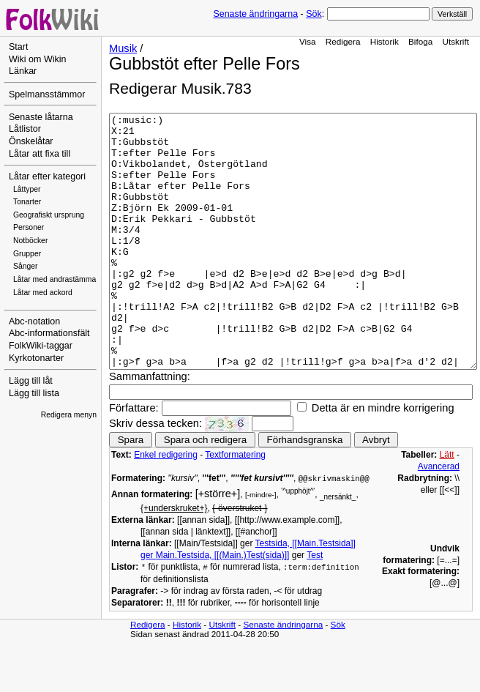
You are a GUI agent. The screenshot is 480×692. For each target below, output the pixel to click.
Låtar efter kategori (47, 176)
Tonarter (27, 202)
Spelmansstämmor (47, 94)
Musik (123, 48)
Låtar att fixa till (39, 154)
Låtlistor (25, 129)
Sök (313, 14)
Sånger (25, 266)
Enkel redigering (166, 505)
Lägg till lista (34, 393)
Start (18, 47)
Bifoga (420, 41)
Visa (307, 41)
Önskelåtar (31, 141)
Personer (28, 227)
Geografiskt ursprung (48, 215)
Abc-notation (34, 321)
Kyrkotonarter (36, 358)
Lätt (447, 505)
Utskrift (456, 41)
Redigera (343, 41)
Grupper (27, 254)
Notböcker (30, 241)
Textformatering (235, 505)
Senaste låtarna (41, 117)
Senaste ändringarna (255, 14)
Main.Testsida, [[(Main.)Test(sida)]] (223, 605)
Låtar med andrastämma (54, 279)
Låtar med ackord (42, 293)
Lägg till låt (31, 381)
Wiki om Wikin (38, 59)
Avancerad (439, 517)
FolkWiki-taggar (40, 346)
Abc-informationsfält (49, 333)
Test (315, 605)
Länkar (23, 71)
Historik (384, 41)
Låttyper (27, 189)
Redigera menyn (69, 415)
